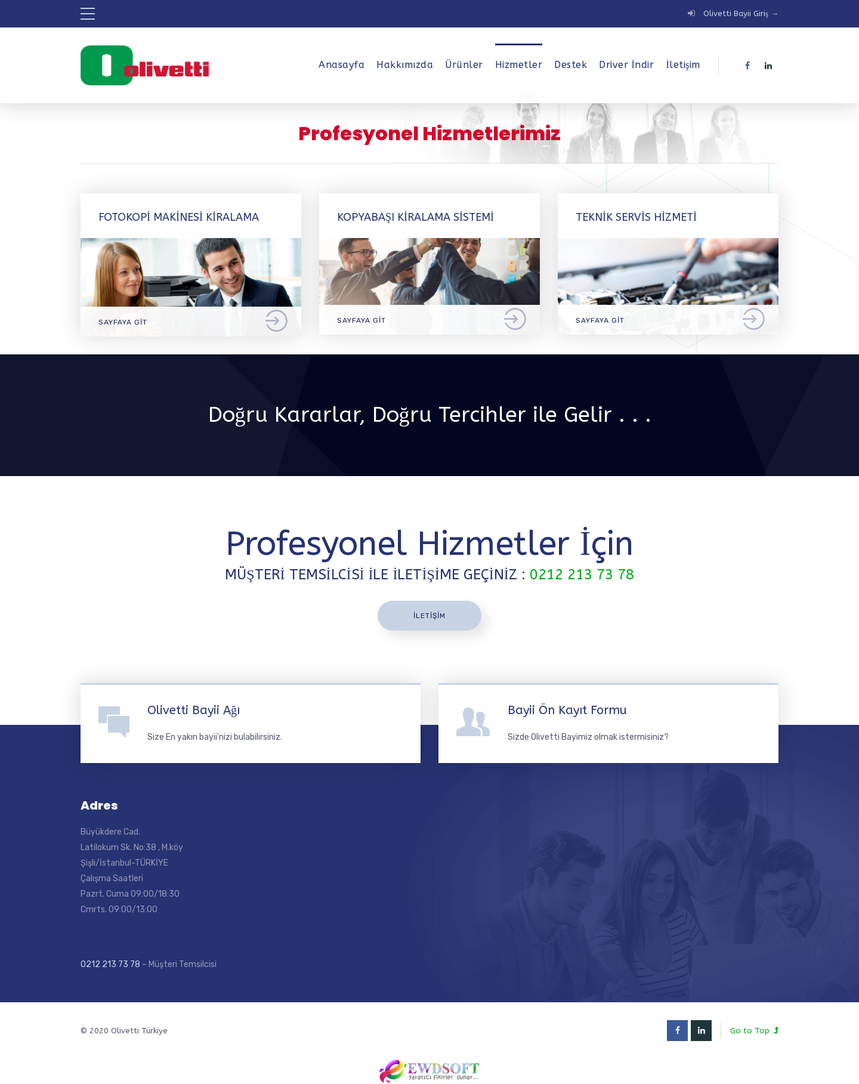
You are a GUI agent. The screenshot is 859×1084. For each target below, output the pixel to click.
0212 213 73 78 (110, 964)
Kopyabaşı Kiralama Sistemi (415, 217)
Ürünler (464, 64)
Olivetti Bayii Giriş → (740, 13)
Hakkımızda (404, 64)
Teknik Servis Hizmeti (636, 217)
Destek (570, 64)
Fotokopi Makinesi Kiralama (178, 217)
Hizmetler (519, 64)
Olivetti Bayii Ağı (193, 710)
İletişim (683, 64)
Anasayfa (341, 64)
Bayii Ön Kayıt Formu (567, 710)
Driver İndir (626, 64)
